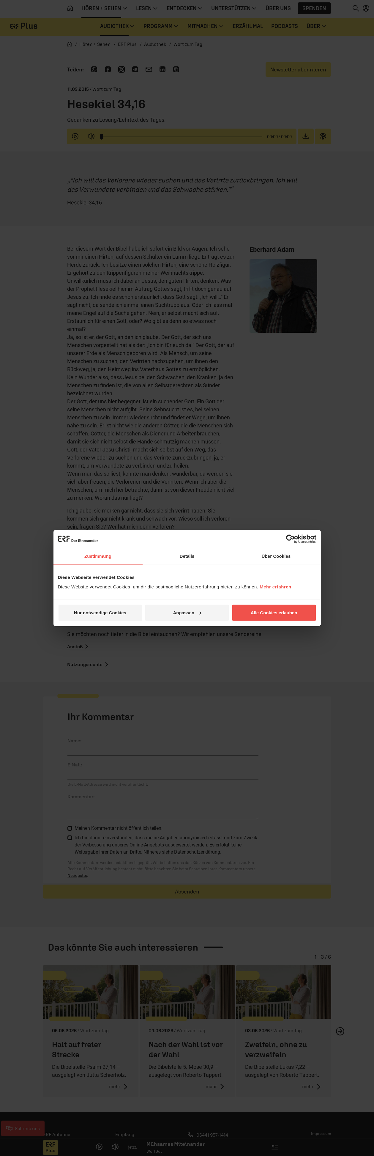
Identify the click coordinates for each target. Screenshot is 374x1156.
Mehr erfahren (275, 586)
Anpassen (187, 612)
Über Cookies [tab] (276, 556)
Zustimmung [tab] (97, 556)
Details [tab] (187, 556)
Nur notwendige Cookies (100, 612)
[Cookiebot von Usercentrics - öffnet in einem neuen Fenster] (290, 539)
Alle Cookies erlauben (274, 612)
